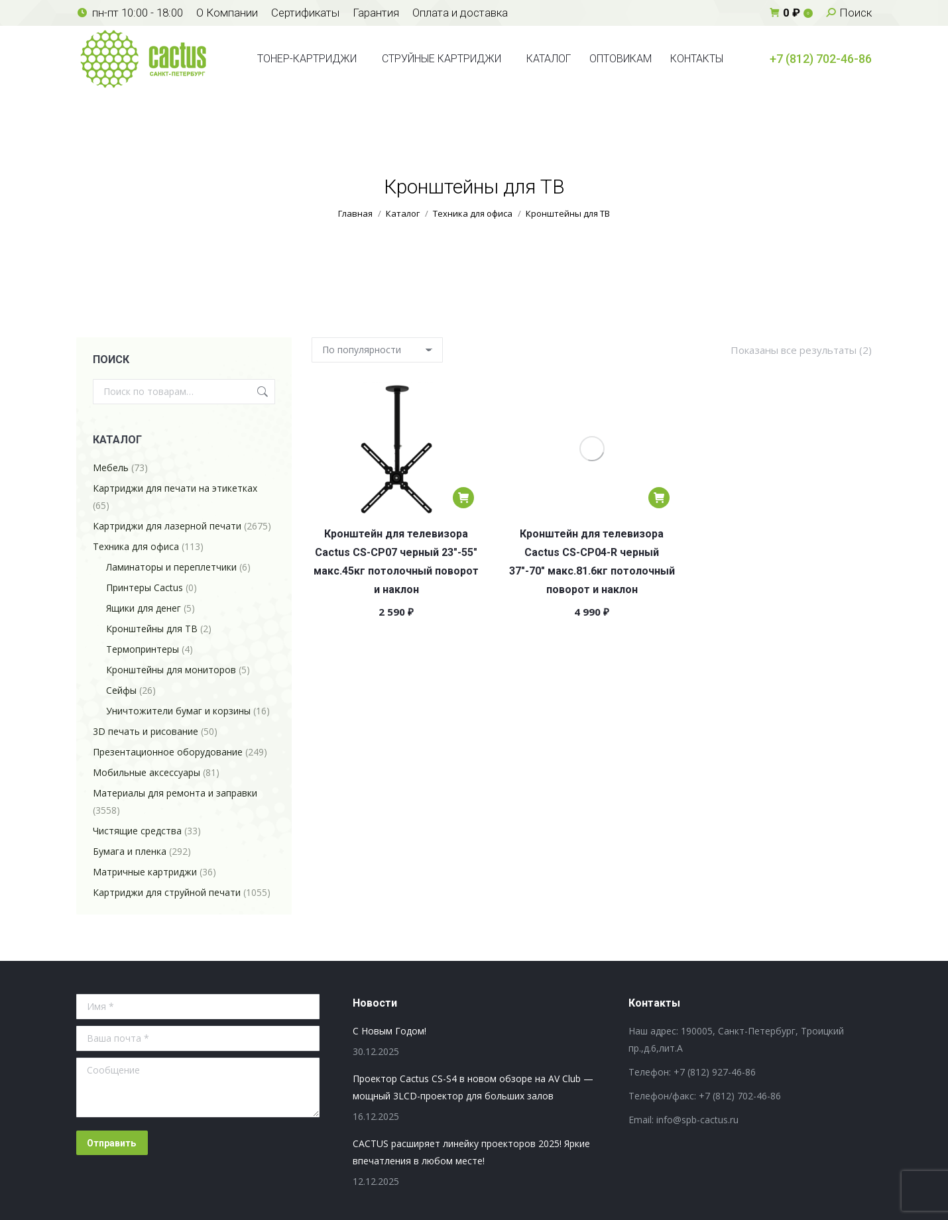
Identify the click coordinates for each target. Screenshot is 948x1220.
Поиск (261, 391)
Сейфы (121, 690)
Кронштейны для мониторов (171, 669)
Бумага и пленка (129, 851)
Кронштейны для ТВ (152, 628)
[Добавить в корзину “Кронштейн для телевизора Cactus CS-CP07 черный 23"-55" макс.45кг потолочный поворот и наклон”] (463, 497)
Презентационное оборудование (168, 752)
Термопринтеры (142, 649)
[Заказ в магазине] (377, 349)
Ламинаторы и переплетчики (171, 567)
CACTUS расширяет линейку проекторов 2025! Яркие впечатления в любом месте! (471, 1152)
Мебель (111, 467)
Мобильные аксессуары (146, 772)
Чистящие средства (137, 830)
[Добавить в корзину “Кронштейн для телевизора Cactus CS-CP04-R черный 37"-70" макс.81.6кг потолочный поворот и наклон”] (659, 497)
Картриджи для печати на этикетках (175, 488)
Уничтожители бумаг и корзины (178, 710)
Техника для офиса (136, 546)
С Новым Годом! (389, 1031)
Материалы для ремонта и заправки (175, 793)
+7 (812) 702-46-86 (821, 59)
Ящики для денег (143, 608)
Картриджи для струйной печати (167, 892)
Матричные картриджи (145, 871)
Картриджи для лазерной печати (167, 526)
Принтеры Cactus (144, 587)
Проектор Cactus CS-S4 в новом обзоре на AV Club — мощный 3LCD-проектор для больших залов (473, 1087)
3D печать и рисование (145, 731)
